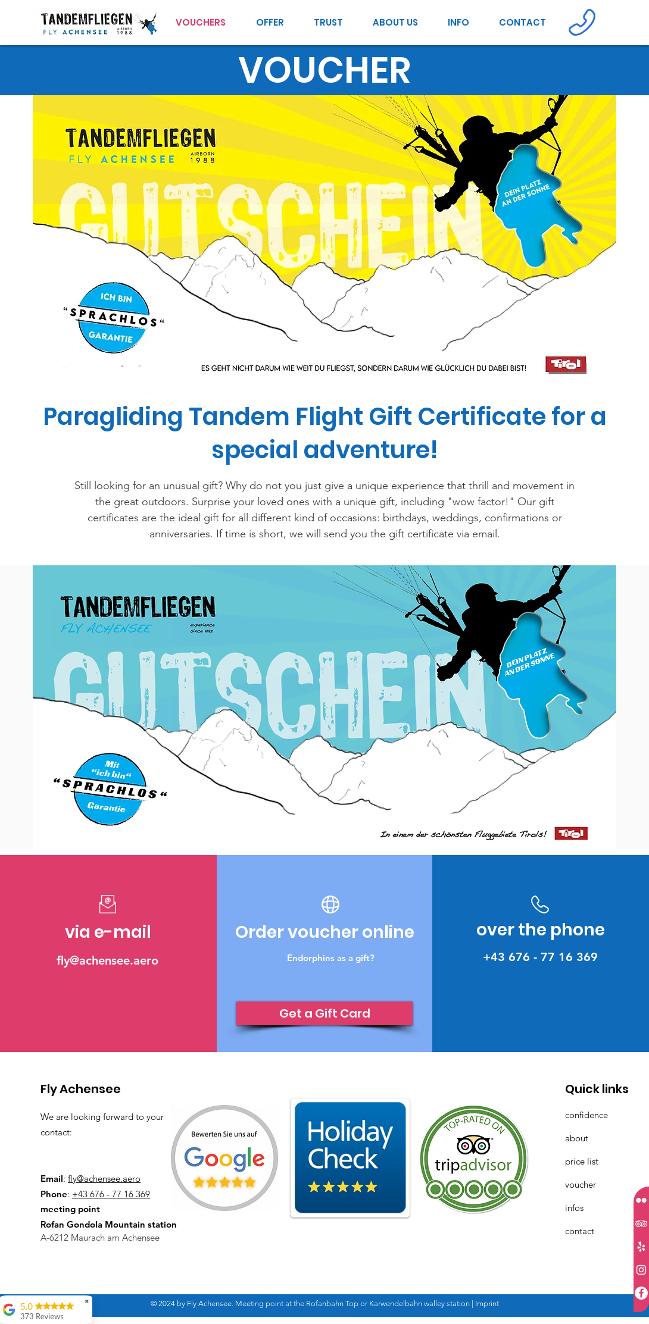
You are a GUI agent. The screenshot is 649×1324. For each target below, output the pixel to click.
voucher (580, 1184)
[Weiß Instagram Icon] (641, 1269)
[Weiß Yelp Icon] (641, 1246)
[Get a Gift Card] (324, 1013)
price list (581, 1161)
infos (574, 1207)
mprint (488, 1303)
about (576, 1138)
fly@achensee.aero (104, 1178)
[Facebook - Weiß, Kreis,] (641, 1293)
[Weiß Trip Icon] (641, 1223)
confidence (587, 1114)
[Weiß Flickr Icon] (641, 1200)
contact (579, 1231)
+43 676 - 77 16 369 (111, 1194)
